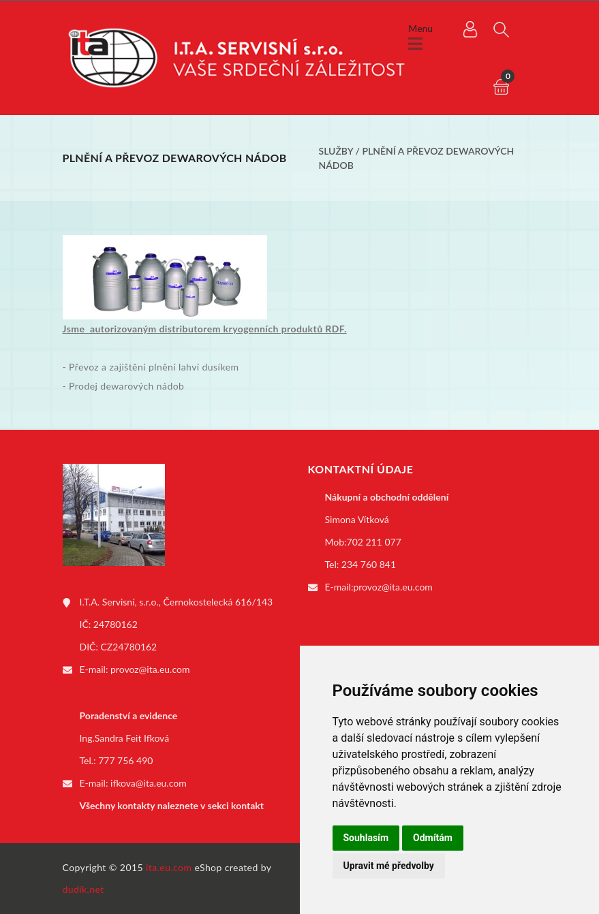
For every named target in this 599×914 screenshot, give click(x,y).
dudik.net (83, 889)
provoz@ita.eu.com (149, 669)
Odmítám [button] (432, 837)
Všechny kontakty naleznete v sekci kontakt (172, 805)
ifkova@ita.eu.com (148, 783)
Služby (336, 151)
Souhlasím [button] (366, 837)
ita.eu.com (168, 867)
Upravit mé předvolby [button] (388, 865)
